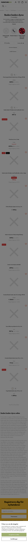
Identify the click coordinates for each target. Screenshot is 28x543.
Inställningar (14, 539)
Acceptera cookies (14, 534)
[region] (14, 532)
